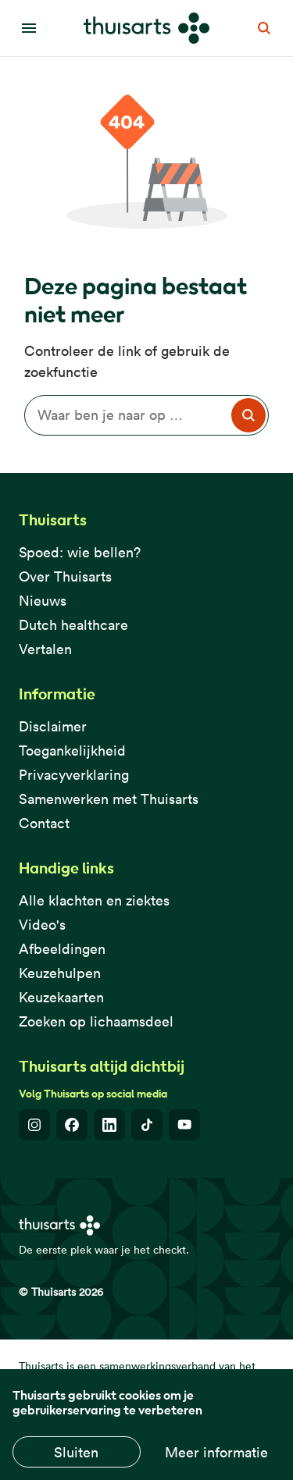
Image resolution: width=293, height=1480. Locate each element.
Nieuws (42, 601)
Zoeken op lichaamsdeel (96, 1021)
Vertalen (45, 649)
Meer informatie (216, 1452)
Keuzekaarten (61, 997)
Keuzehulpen (60, 973)
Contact (44, 823)
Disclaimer (53, 726)
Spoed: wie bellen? (80, 552)
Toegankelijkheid (72, 751)
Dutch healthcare (73, 625)
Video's (42, 925)
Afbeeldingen (62, 949)
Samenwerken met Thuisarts (108, 799)
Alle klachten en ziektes (94, 900)
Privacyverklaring (74, 775)
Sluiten (76, 1452)
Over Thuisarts (65, 576)
